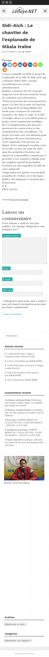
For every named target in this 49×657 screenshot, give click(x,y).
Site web (7, 290)
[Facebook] (4, 64)
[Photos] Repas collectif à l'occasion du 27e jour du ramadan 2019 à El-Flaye (24, 442)
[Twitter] (9, 64)
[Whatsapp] (40, 64)
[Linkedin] (20, 64)
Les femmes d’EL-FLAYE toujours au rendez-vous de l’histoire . (24, 413)
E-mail (7, 279)
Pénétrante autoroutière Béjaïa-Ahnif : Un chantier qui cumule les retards (24, 403)
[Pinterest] (25, 64)
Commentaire (11, 235)
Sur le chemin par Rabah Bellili (22, 380)
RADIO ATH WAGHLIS (17, 483)
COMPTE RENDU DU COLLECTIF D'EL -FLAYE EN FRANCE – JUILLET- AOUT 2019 (24, 423)
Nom (6, 268)
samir (27, 52)
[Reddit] (15, 64)
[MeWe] (30, 64)
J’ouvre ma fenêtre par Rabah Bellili (24, 361)
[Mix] (35, 64)
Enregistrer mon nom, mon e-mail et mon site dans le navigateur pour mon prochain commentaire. (24, 304)
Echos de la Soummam (19, 200)
